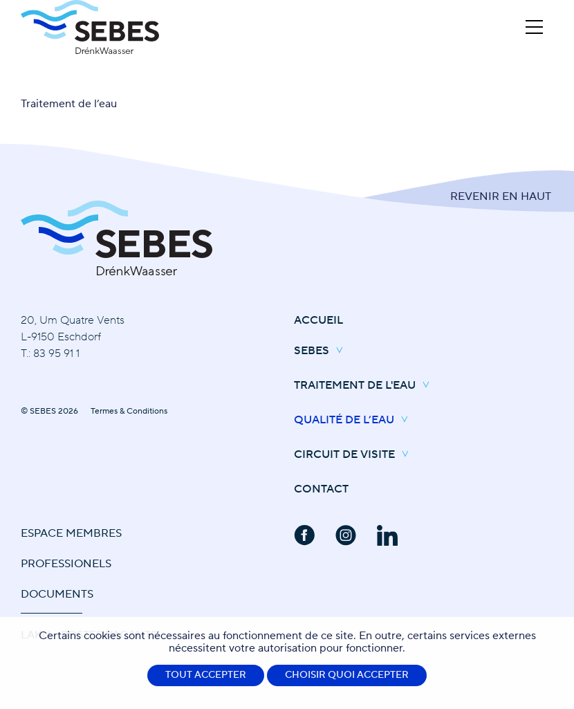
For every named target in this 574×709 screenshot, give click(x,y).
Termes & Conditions (129, 411)
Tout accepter (205, 675)
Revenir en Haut (500, 196)
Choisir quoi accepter (347, 675)
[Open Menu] (534, 27)
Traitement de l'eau (365, 386)
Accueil (318, 320)
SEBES (322, 351)
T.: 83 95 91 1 (50, 353)
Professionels (66, 564)
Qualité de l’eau (354, 421)
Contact (321, 489)
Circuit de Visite (355, 455)
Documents (57, 594)
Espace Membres (71, 533)
